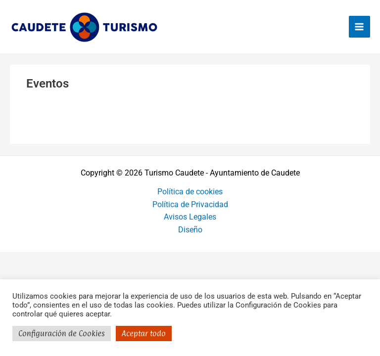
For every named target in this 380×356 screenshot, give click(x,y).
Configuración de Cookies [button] (61, 333)
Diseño (190, 229)
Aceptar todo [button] (144, 333)
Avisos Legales (190, 217)
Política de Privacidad (190, 204)
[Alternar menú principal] (359, 26)
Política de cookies (190, 191)
